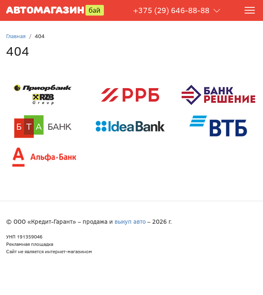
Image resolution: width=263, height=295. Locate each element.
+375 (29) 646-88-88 (171, 10)
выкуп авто (130, 221)
